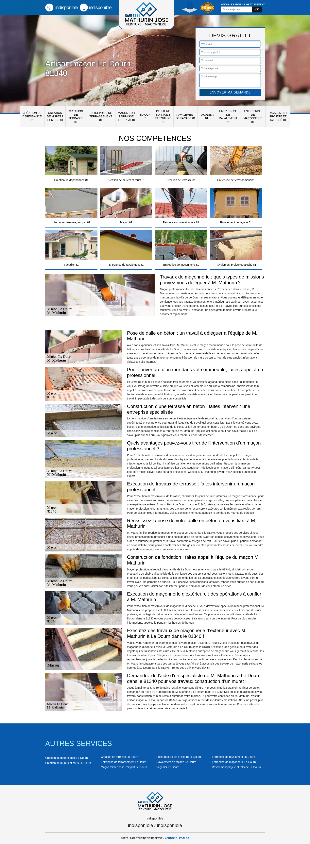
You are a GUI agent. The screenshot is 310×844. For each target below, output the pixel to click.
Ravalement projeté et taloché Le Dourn (236, 767)
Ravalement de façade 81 (185, 116)
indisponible (61, 7)
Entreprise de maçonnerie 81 (253, 117)
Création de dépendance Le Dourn (66, 757)
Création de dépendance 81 (32, 116)
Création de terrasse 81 (75, 117)
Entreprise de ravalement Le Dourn (233, 756)
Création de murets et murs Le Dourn (68, 763)
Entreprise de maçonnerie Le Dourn (234, 762)
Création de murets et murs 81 (55, 116)
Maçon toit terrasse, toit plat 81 (126, 116)
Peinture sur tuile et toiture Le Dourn (178, 756)
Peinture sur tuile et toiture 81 (163, 117)
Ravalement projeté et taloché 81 (278, 116)
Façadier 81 (207, 116)
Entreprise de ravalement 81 (228, 117)
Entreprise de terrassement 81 (100, 116)
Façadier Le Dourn (167, 767)
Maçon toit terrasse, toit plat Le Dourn (124, 767)
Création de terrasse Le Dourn (119, 756)
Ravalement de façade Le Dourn (176, 762)
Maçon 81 (145, 116)
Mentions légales (177, 838)
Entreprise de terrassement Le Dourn (123, 762)
